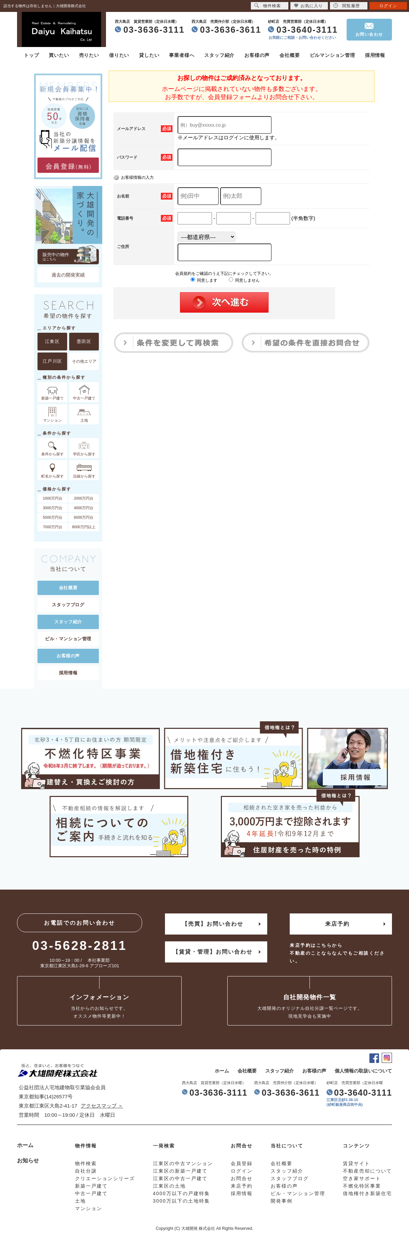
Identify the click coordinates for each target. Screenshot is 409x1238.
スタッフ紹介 (219, 55)
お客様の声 (257, 55)
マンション (88, 1208)
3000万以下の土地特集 (181, 1201)
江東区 (52, 341)
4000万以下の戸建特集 (181, 1193)
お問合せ (242, 1178)
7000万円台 (52, 527)
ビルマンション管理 (332, 55)
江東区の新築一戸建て (180, 1171)
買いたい (59, 55)
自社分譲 (86, 1171)
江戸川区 (52, 361)
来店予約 (337, 924)
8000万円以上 (83, 527)
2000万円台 (83, 498)
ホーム (222, 1071)
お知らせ (28, 1160)
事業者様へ (181, 55)
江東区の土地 (169, 1186)
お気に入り (308, 5)
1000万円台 (52, 498)
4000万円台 (83, 508)
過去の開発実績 (68, 275)
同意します (204, 280)
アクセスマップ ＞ (102, 1106)
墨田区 (84, 341)
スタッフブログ (68, 604)
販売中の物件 (71, 256)
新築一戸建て (91, 1186)
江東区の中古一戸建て (180, 1178)
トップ (31, 55)
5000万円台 (52, 517)
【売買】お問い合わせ (212, 924)
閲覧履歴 (346, 5)
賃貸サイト (356, 1163)
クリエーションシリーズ (105, 1178)
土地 (80, 1201)
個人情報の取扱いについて (363, 1071)
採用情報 (375, 55)
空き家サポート (362, 1178)
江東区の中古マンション (183, 1163)
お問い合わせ (369, 34)
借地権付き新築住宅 (367, 1193)
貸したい (149, 55)
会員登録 (242, 1163)
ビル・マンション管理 (68, 638)
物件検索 (267, 5)
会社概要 (289, 55)
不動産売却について (367, 1171)
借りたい (119, 55)
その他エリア (84, 361)
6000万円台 (83, 517)
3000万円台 (52, 508)
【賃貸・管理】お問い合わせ (213, 952)
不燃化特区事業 (362, 1186)
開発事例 (281, 1201)
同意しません (244, 280)
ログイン (388, 5)
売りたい (89, 55)
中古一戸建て (91, 1193)
